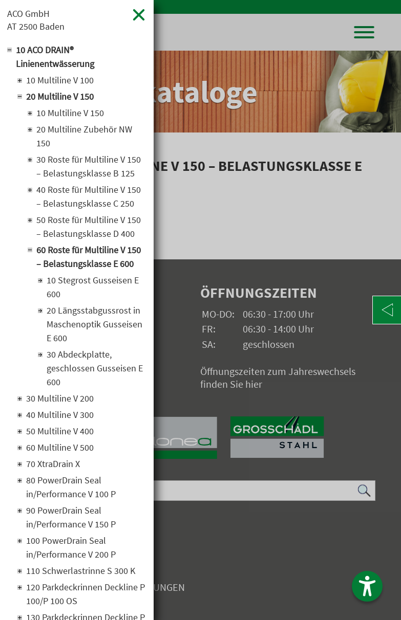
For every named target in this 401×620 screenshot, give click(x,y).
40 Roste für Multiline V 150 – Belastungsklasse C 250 (88, 196)
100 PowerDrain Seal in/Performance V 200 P (71, 547)
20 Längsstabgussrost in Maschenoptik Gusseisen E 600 (94, 324)
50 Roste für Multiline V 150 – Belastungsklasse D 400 (88, 226)
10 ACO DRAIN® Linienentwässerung (55, 57)
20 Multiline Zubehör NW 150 (84, 136)
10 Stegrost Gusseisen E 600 (93, 287)
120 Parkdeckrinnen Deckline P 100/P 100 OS (85, 594)
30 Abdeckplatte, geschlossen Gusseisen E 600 (95, 368)
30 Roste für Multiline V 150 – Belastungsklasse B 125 (88, 166)
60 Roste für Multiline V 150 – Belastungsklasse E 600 (88, 257)
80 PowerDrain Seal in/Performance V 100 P (71, 487)
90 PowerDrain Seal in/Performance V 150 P (71, 517)
